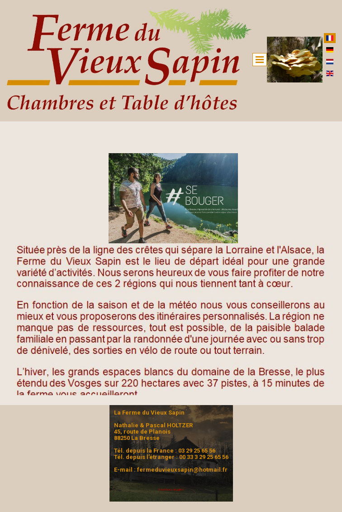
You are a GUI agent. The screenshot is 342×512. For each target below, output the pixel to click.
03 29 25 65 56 (196, 450)
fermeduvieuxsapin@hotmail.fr (182, 469)
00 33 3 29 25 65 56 (203, 457)
